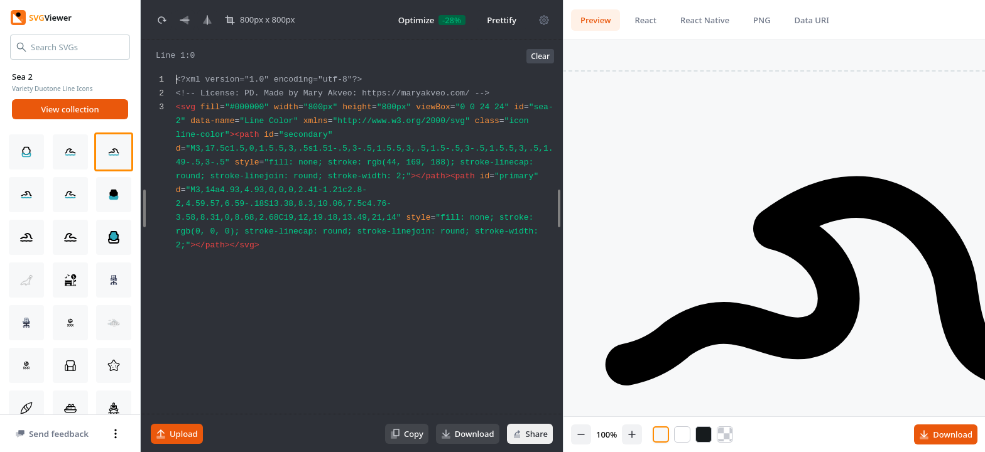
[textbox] (367, 257)
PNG (761, 20)
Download (467, 433)
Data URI (812, 20)
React (645, 20)
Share (530, 433)
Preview (595, 20)
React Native (704, 20)
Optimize (416, 20)
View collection (70, 109)
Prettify (501, 20)
